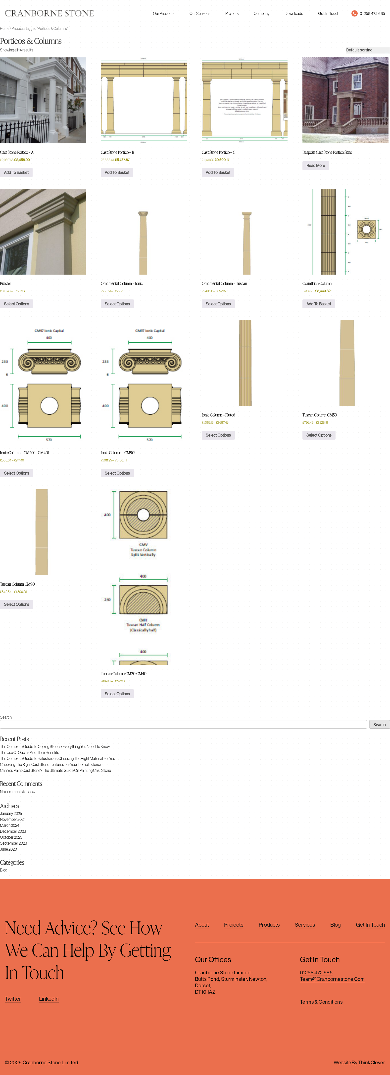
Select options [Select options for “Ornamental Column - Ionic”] (117, 303)
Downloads (294, 13)
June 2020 (8, 849)
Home (4, 29)
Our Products (163, 13)
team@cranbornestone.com (332, 979)
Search (6, 717)
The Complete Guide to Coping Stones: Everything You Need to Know (55, 746)
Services (305, 924)
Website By (359, 1062)
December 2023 (13, 831)
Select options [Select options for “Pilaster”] (16, 303)
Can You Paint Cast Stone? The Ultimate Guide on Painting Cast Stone (55, 770)
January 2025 (11, 813)
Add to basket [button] (16, 172)
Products (269, 924)
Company (262, 13)
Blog (3, 870)
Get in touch (370, 924)
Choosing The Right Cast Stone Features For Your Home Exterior (50, 764)
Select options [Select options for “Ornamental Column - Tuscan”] (218, 303)
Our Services (200, 13)
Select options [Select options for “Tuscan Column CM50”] (319, 435)
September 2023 (13, 843)
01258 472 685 (316, 972)
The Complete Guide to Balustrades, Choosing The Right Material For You (57, 758)
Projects (232, 13)
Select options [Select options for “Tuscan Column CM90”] (16, 604)
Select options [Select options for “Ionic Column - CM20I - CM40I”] (16, 473)
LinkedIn (49, 998)
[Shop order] (368, 50)
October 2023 (11, 837)
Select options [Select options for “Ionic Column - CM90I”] (117, 473)
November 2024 (13, 819)
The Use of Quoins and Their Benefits (29, 752)
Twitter (13, 998)
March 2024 (9, 825)
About (202, 924)
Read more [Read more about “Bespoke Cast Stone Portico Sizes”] (315, 165)
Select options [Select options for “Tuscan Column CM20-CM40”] (117, 693)
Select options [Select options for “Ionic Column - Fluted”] (218, 435)
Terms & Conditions (321, 1002)
